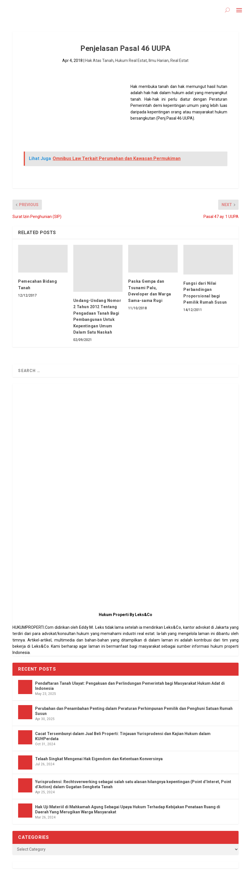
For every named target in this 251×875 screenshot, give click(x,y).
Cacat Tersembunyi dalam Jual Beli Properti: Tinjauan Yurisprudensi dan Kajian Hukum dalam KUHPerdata (123, 736)
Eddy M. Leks (91, 627)
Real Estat (179, 60)
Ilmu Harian (159, 60)
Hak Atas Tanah (99, 60)
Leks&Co (172, 627)
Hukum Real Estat (131, 60)
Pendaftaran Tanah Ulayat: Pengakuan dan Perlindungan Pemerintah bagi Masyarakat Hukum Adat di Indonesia (130, 686)
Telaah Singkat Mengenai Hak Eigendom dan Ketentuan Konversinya (99, 759)
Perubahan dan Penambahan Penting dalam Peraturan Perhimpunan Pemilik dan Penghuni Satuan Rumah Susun (134, 711)
